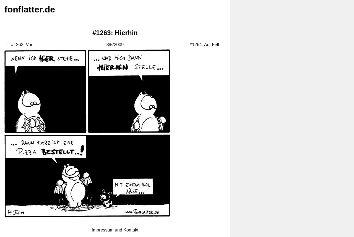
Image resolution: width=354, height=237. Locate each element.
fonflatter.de (29, 9)
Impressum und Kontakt (115, 230)
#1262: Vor (21, 44)
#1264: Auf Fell (204, 44)
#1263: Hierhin (115, 32)
